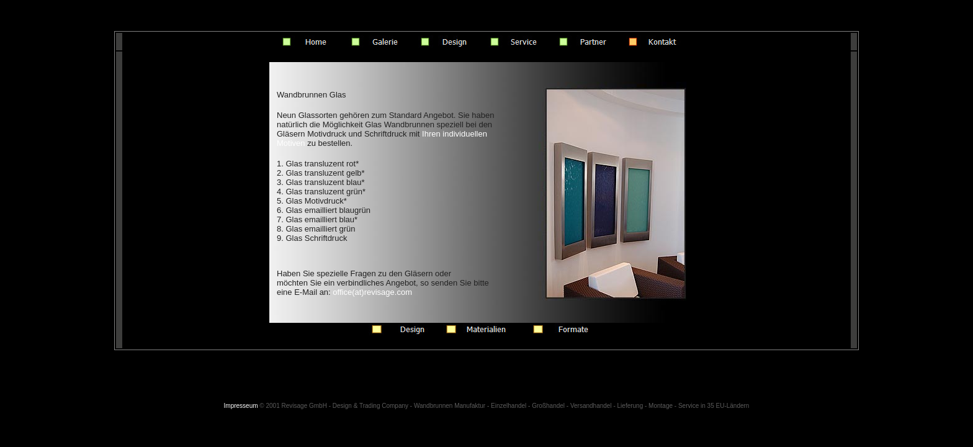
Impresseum (241, 405)
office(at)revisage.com (372, 292)
